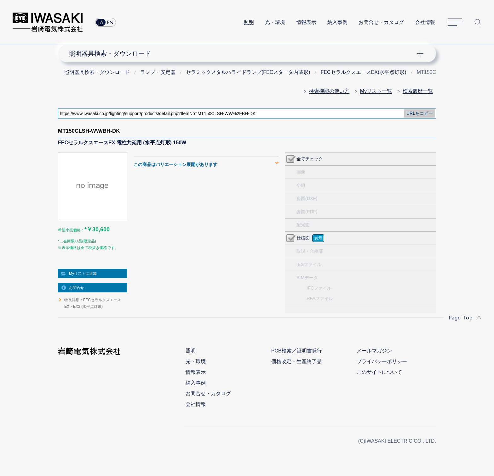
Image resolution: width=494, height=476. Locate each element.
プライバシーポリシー (382, 361)
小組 (300, 185)
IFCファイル (319, 288)
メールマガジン (374, 350)
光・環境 (275, 22)
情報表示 (306, 22)
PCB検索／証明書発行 (296, 350)
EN (110, 22)
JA (101, 22)
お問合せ (76, 287)
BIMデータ (307, 277)
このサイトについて (379, 372)
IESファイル (308, 264)
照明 (249, 22)
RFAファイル (320, 298)
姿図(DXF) (306, 198)
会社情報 (425, 22)
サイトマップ (455, 22)
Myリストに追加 (83, 273)
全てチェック (309, 158)
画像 (300, 171)
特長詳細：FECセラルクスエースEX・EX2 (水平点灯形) (92, 303)
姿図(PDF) (306, 211)
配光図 (303, 224)
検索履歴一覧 (418, 91)
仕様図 (303, 238)
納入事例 (337, 22)
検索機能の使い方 (329, 91)
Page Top (461, 317)
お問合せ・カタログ (381, 22)
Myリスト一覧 (376, 91)
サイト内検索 (477, 22)
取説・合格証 (309, 251)
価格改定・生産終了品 (296, 361)
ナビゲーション (243, 53)
